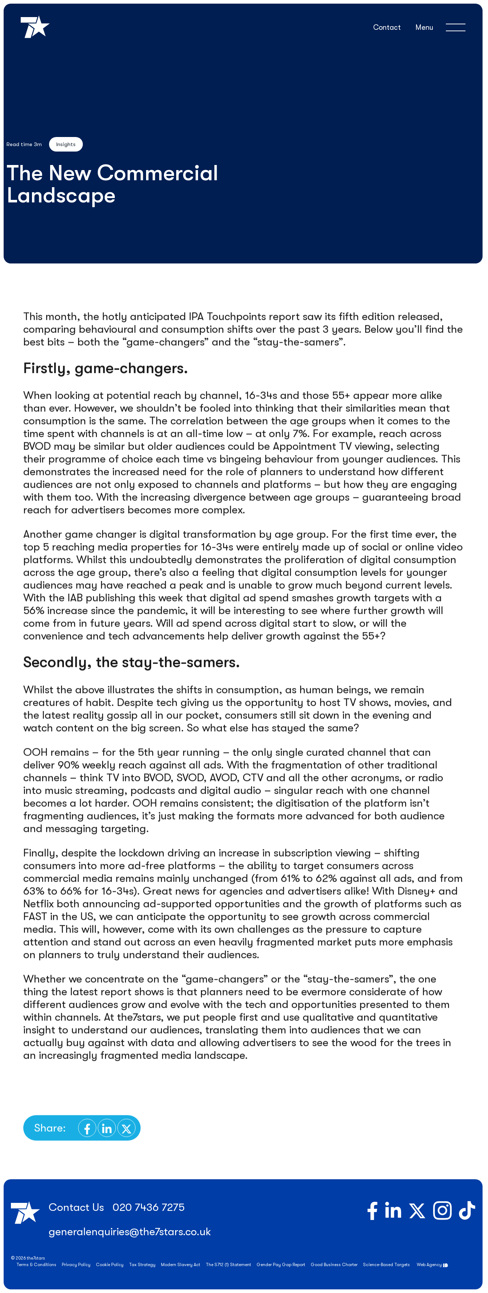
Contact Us (76, 1207)
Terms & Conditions (36, 1264)
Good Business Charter (334, 1264)
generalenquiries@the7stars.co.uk (130, 1231)
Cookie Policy (110, 1264)
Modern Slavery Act (180, 1264)
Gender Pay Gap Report (281, 1264)
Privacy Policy (76, 1264)
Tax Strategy (142, 1264)
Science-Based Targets (386, 1264)
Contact (387, 27)
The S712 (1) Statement (228, 1264)
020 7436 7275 (149, 1207)
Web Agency (429, 1264)
